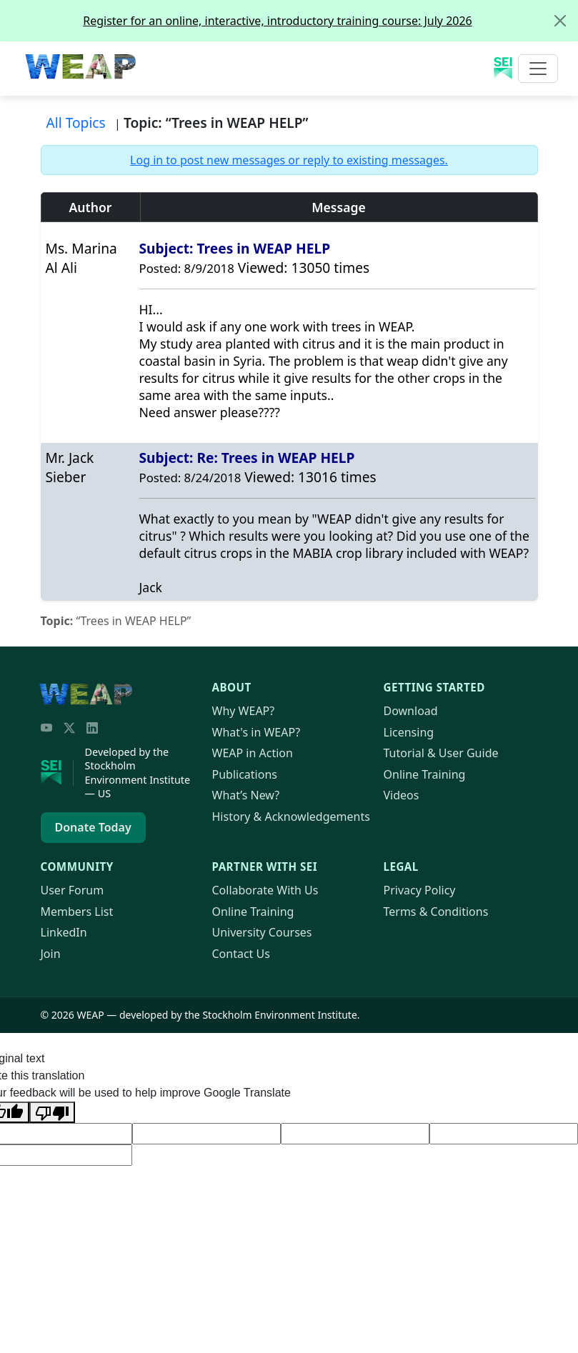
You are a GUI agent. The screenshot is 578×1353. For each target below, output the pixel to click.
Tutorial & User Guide (441, 753)
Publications (244, 774)
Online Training (425, 774)
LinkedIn (64, 932)
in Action (252, 753)
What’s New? (246, 795)
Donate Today (93, 827)
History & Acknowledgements (291, 816)
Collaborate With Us (265, 890)
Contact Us (241, 954)
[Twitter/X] (69, 728)
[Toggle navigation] (538, 68)
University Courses (262, 932)
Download (411, 711)
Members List (77, 911)
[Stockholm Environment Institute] (57, 773)
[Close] (560, 21)
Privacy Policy (420, 890)
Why (243, 711)
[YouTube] (46, 728)
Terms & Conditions (436, 911)
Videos (401, 795)
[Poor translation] (52, 1112)
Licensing (409, 732)
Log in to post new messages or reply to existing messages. (289, 160)
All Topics (76, 122)
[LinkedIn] (92, 728)
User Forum (72, 890)
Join (51, 954)
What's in (256, 732)
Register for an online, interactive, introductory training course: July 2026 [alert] (330, 21)
